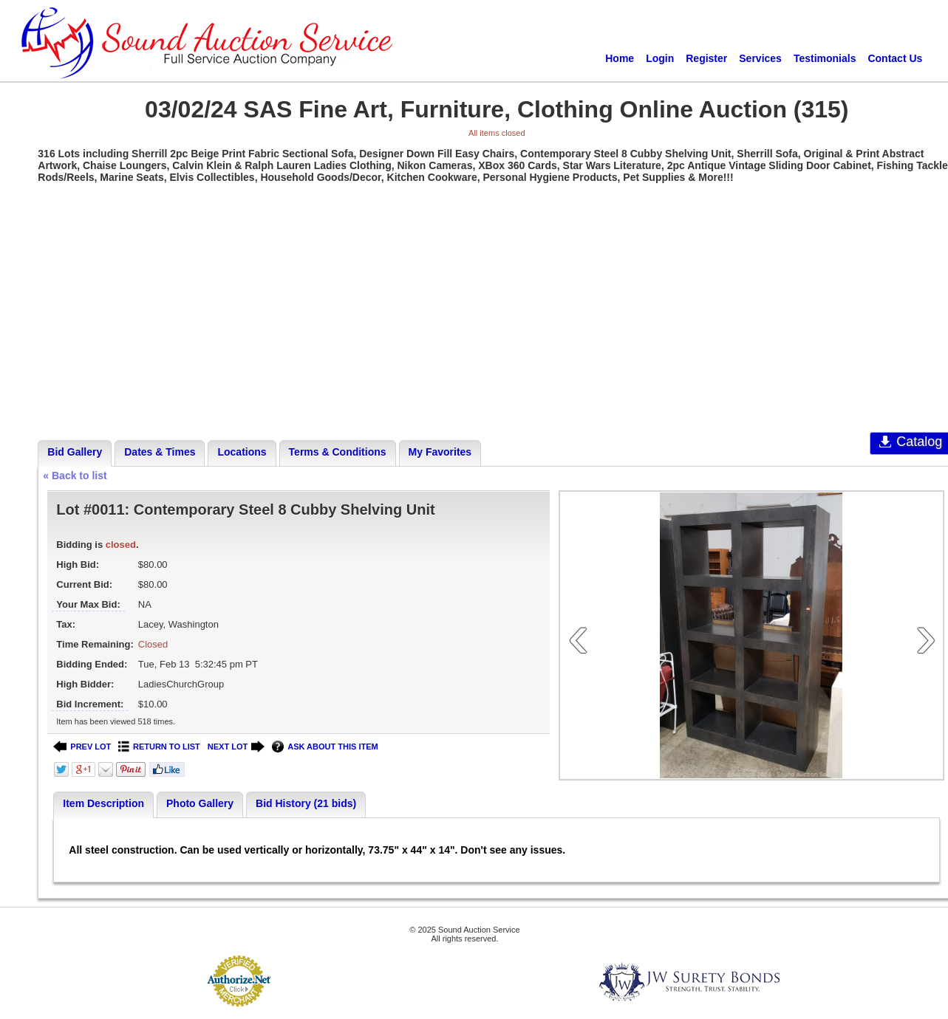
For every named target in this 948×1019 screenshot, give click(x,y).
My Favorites (440, 452)
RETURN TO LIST (159, 746)
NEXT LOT (236, 746)
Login (660, 58)
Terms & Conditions (337, 452)
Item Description (103, 803)
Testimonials (825, 58)
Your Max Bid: (88, 604)
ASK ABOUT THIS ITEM (325, 746)
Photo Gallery (199, 803)
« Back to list (74, 475)
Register (706, 58)
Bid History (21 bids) (306, 803)
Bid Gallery (74, 452)
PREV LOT (82, 746)
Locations (241, 452)
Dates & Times (159, 452)
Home (619, 58)
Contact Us (894, 58)
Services (760, 58)
